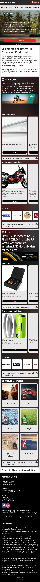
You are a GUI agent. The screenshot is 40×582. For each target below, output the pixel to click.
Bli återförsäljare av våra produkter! (18, 470)
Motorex (28, 92)
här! (23, 66)
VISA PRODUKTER (20, 41)
